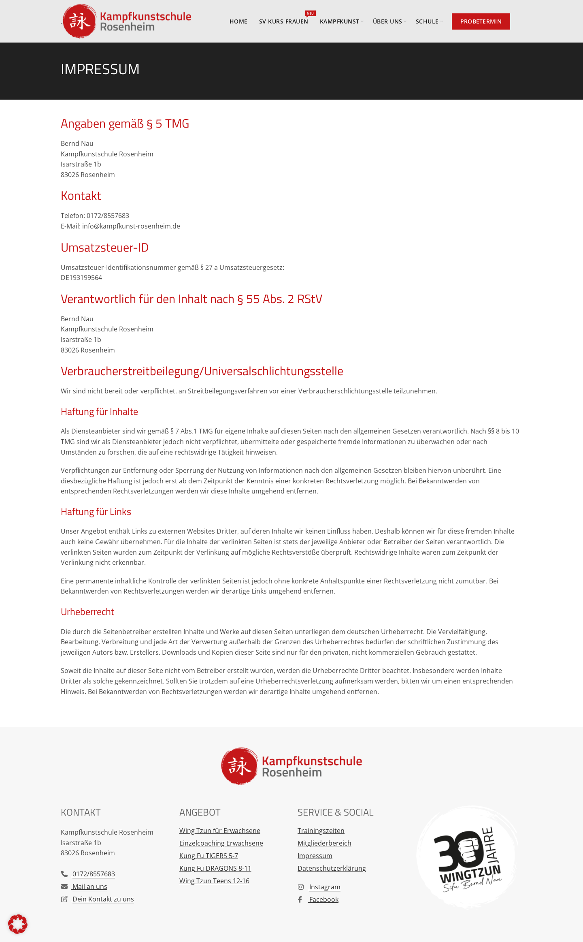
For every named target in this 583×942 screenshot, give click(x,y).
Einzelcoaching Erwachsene (221, 843)
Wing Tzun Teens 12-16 (214, 880)
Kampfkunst (340, 21)
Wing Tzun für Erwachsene (219, 830)
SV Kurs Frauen (286, 17)
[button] (18, 924)
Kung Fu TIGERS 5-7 (208, 855)
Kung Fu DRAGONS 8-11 (215, 868)
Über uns (387, 21)
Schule (427, 21)
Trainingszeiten (321, 830)
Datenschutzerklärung (332, 868)
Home (239, 21)
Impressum (315, 855)
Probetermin (481, 21)
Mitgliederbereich (324, 843)
